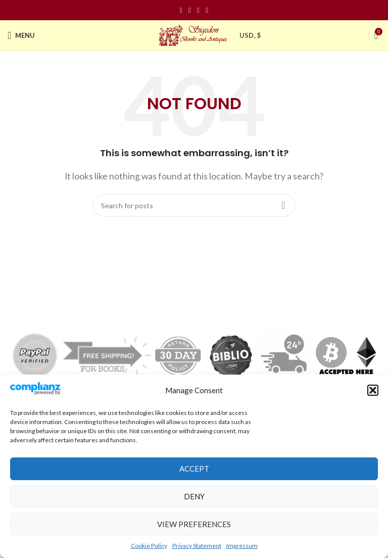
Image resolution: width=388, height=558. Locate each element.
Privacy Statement (196, 545)
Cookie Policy (149, 545)
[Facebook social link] (181, 10)
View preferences (194, 524)
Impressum (242, 545)
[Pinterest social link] (198, 10)
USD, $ (250, 35)
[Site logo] (194, 34)
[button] (373, 390)
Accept (194, 468)
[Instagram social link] (189, 10)
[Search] (194, 205)
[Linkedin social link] (207, 10)
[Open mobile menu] (21, 35)
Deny (194, 496)
